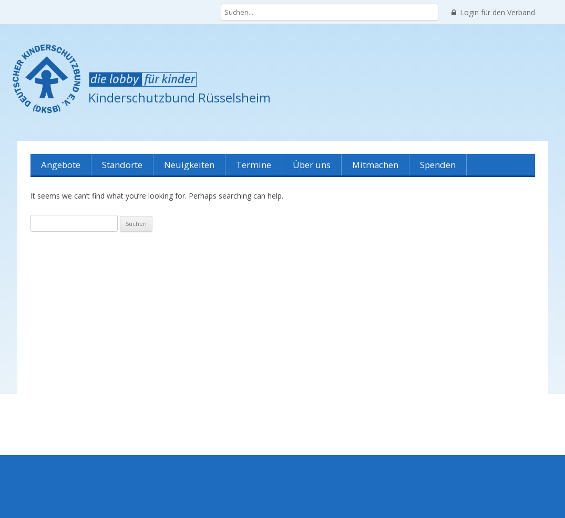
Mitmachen (375, 165)
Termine (253, 165)
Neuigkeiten (189, 165)
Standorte (122, 165)
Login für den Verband (493, 12)
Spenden (438, 165)
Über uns (312, 165)
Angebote (60, 165)
